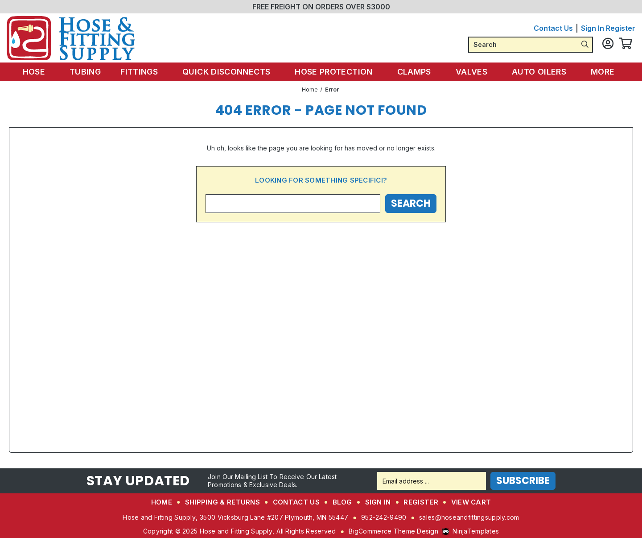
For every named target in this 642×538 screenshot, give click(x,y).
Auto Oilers (536, 71)
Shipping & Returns (222, 502)
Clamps (414, 71)
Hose (43, 71)
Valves (470, 71)
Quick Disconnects (230, 71)
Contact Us (553, 28)
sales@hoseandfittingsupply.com (469, 517)
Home (161, 502)
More (598, 71)
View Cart (471, 502)
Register (620, 28)
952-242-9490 (383, 517)
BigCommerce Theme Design (393, 531)
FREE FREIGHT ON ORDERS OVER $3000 (321, 6)
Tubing (90, 71)
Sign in (592, 28)
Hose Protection (336, 71)
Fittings (145, 71)
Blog (342, 502)
